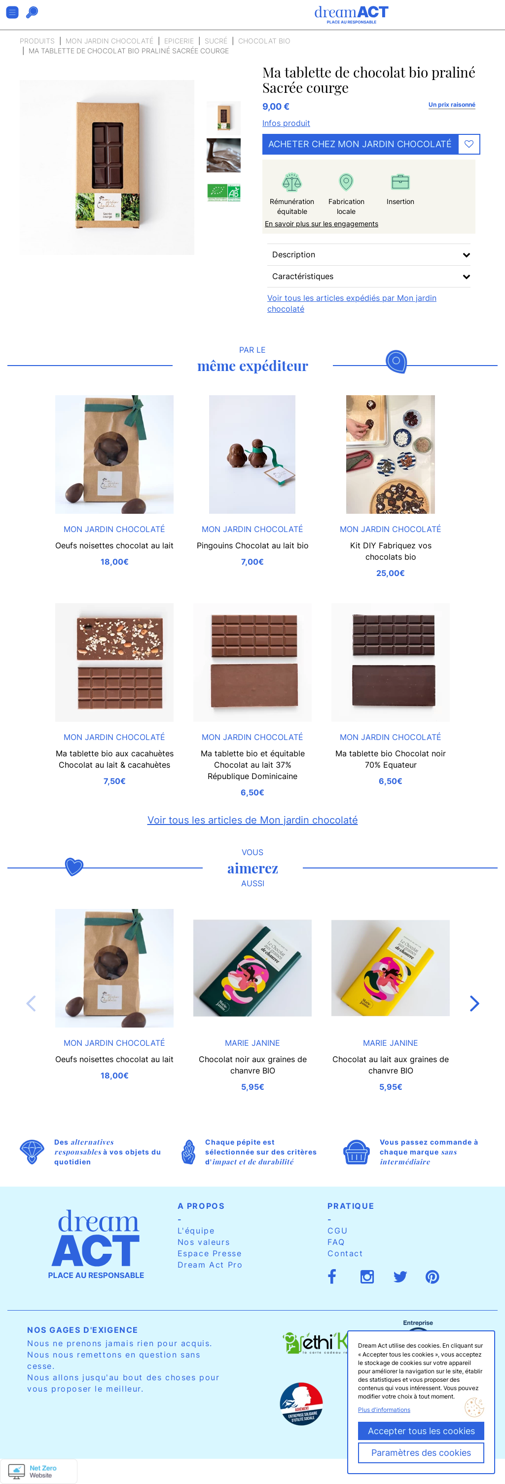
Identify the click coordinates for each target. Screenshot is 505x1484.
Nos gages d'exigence (83, 1330)
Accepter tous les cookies (421, 1431)
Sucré (216, 41)
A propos (201, 1206)
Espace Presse (210, 1253)
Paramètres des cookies (421, 1452)
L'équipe (196, 1231)
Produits (37, 41)
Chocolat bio (264, 41)
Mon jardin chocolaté (109, 41)
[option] (223, 118)
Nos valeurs (204, 1242)
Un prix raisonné (452, 104)
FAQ (336, 1242)
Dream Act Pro (210, 1265)
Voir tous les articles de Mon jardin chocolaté (252, 820)
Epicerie (179, 41)
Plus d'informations (384, 1409)
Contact (345, 1253)
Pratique (350, 1206)
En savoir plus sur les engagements (321, 223)
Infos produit (286, 123)
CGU (337, 1231)
